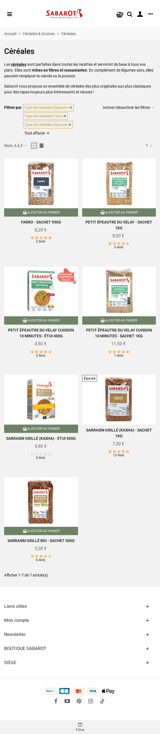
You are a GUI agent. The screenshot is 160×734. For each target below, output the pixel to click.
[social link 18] (102, 701)
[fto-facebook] (55, 701)
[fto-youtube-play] (67, 701)
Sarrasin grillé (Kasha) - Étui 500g (41, 438)
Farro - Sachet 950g (41, 222)
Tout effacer (37, 133)
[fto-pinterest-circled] (79, 701)
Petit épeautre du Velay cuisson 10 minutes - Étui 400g (41, 333)
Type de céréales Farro (45, 116)
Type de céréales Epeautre (48, 107)
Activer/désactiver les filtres (129, 107)
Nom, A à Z (15, 145)
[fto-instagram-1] (90, 701)
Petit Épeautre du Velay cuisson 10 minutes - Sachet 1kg (119, 333)
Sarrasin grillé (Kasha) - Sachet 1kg (119, 433)
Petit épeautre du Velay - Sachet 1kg (119, 225)
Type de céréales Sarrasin (48, 124)
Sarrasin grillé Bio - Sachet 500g (41, 540)
